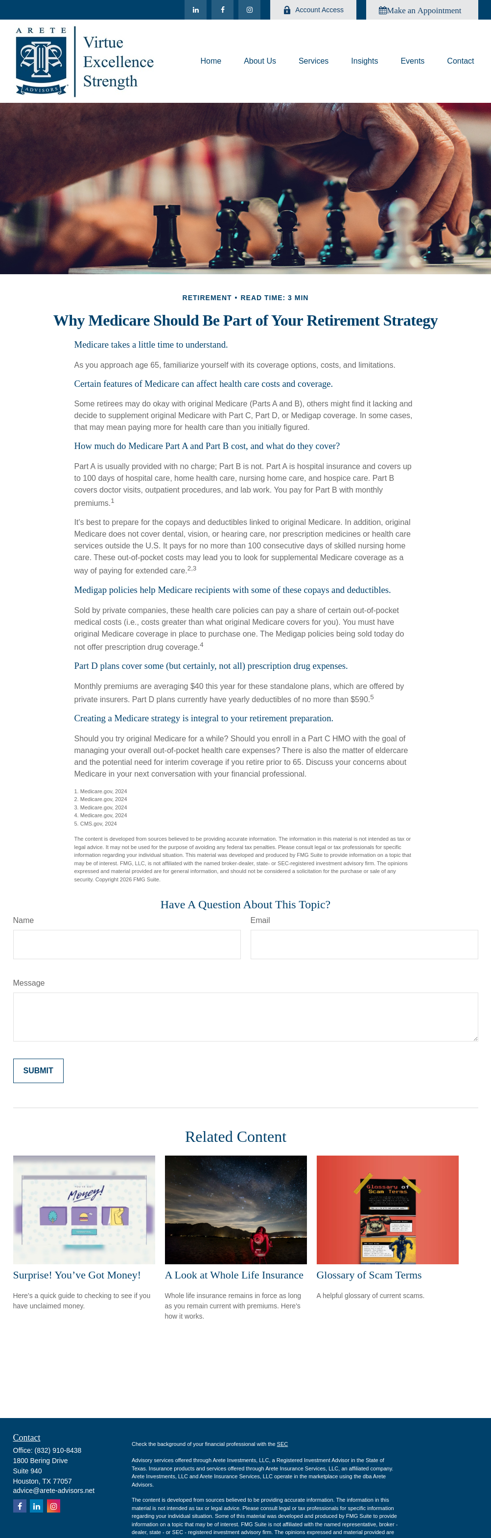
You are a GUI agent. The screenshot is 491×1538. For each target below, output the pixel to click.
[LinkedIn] (196, 10)
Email (260, 920)
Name (23, 920)
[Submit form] (38, 1071)
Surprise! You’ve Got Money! (77, 1275)
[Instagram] (249, 10)
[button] (210, 61)
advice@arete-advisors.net (54, 1490)
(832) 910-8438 (58, 1450)
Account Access (313, 10)
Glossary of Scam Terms (369, 1275)
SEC (282, 1444)
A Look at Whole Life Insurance (234, 1275)
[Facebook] (222, 10)
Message (29, 983)
